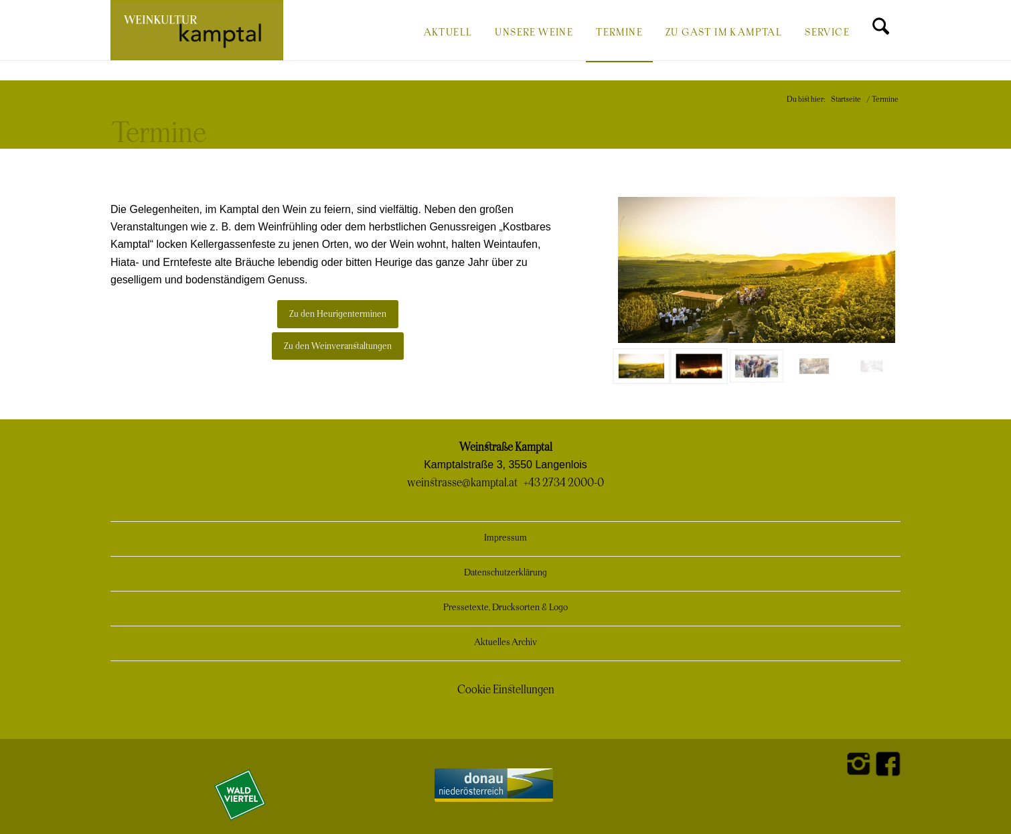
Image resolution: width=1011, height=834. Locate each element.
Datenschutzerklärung (505, 573)
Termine (159, 134)
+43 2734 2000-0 (564, 483)
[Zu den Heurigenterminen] (337, 314)
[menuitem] (448, 31)
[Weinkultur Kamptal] (196, 30)
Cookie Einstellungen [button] (505, 690)
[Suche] (880, 31)
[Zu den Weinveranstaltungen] (338, 346)
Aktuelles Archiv (505, 642)
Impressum (505, 538)
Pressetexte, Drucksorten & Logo (505, 608)
